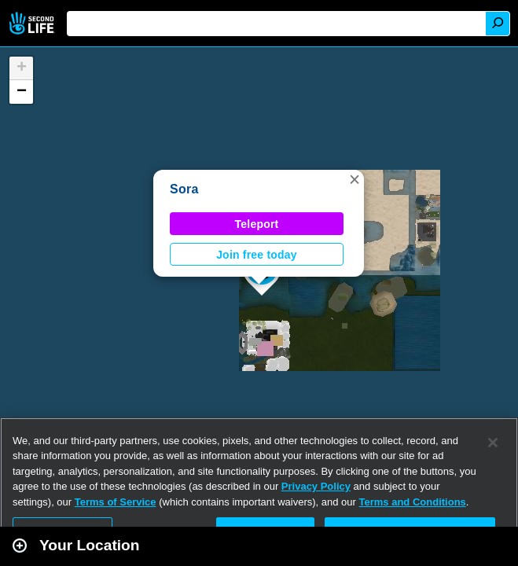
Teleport (257, 224)
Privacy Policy (316, 486)
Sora (184, 189)
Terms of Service (115, 502)
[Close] (493, 442)
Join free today (256, 254)
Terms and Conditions (412, 502)
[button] (354, 179)
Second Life (33, 23)
